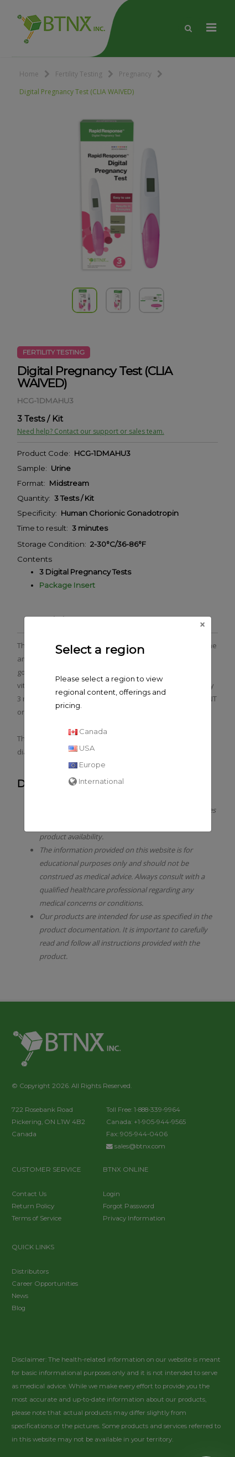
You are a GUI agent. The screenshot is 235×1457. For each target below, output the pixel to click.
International (96, 781)
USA (82, 747)
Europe (87, 764)
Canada (88, 731)
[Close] (202, 624)
